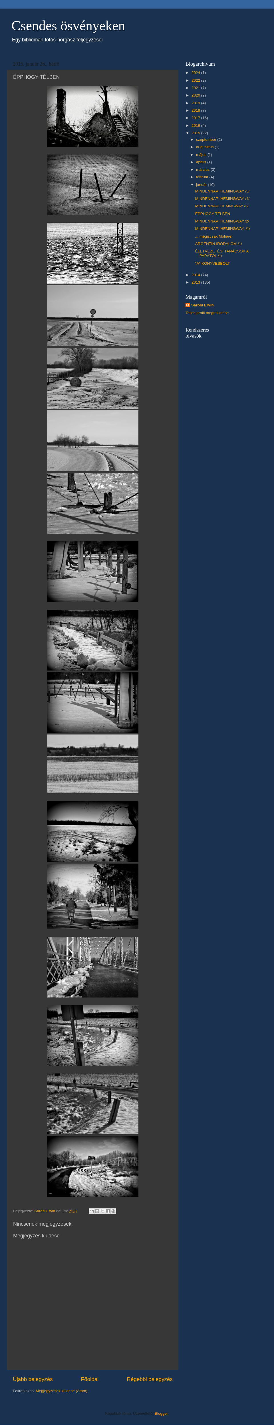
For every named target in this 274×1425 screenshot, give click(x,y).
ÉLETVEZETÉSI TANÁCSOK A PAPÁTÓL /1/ (222, 253)
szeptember (206, 139)
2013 (196, 282)
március (203, 169)
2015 (196, 133)
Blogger (161, 1413)
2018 (196, 110)
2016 (196, 125)
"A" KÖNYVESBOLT (212, 263)
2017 (196, 118)
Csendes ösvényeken (68, 25)
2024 (196, 73)
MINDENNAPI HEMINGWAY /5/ (222, 191)
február (202, 177)
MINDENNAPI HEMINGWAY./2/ (222, 221)
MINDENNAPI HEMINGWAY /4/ (222, 198)
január (202, 184)
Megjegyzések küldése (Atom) (61, 1391)
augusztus (205, 147)
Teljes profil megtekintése (207, 313)
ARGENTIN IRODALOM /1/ (218, 244)
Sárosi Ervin (202, 305)
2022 (196, 80)
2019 (196, 103)
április (201, 162)
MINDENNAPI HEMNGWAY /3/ (222, 206)
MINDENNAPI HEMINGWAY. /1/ (222, 228)
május (201, 154)
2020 (196, 95)
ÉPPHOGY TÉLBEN (212, 214)
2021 (196, 88)
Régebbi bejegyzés (150, 1379)
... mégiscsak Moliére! (214, 236)
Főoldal (90, 1379)
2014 (196, 275)
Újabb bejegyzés (33, 1379)
